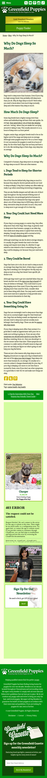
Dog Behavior (17, 384)
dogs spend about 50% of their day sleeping (25, 123)
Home (5, 35)
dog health (22, 387)
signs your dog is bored (30, 281)
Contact (21, 715)
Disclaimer (12, 715)
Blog (10, 35)
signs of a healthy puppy (18, 235)
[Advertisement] (23, 426)
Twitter (26, 3)
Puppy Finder (23, 28)
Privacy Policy (32, 715)
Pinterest (34, 3)
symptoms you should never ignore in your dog (20, 336)
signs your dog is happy (22, 358)
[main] (23, 220)
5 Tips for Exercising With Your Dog (21, 394)
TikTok (43, 3)
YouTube (30, 3)
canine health (12, 387)
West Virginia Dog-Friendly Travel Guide (25, 395)
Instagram (39, 3)
